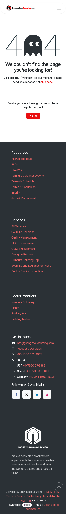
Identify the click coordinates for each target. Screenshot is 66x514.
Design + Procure (22, 254)
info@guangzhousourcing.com (35, 343)
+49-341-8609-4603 (41, 376)
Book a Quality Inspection (27, 271)
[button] (59, 486)
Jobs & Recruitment (23, 198)
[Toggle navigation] (58, 8)
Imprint (15, 192)
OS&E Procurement (23, 248)
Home (33, 115)
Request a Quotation (29, 348)
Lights (15, 308)
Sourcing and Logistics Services (31, 265)
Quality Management (24, 237)
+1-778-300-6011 (38, 371)
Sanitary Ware (19, 313)
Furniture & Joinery (22, 302)
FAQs (14, 164)
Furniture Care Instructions (27, 175)
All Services (18, 226)
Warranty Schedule (22, 181)
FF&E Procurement (22, 243)
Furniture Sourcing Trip (25, 260)
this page (47, 82)
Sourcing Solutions (22, 232)
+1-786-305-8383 (34, 365)
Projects (16, 170)
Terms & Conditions (23, 187)
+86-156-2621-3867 (29, 354)
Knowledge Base (21, 158)
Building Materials (22, 319)
